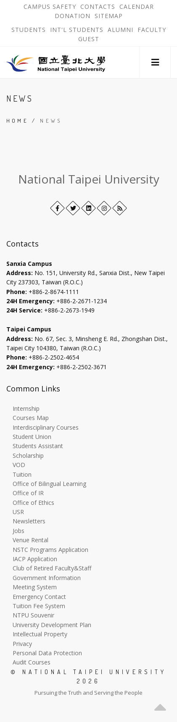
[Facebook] (57, 208)
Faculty (151, 30)
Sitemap (109, 16)
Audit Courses (31, 662)
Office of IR (28, 493)
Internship (26, 408)
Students (28, 30)
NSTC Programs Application (50, 550)
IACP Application (35, 559)
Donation (73, 16)
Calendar (136, 7)
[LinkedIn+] (88, 208)
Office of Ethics (33, 503)
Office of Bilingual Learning (49, 484)
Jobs (18, 531)
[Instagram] (104, 208)
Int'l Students (76, 30)
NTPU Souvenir (33, 615)
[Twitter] (73, 208)
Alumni (120, 30)
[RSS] (119, 208)
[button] (155, 62)
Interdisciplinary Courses (46, 427)
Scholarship (28, 455)
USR (18, 512)
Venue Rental (30, 540)
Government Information (47, 578)
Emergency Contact (39, 597)
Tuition (22, 474)
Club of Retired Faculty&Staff (52, 568)
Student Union (32, 437)
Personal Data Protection (47, 653)
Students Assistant (38, 446)
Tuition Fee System (39, 606)
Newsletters (29, 521)
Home (17, 120)
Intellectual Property (40, 634)
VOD (19, 465)
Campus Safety (50, 7)
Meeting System (35, 587)
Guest (88, 39)
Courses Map (31, 418)
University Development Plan (52, 625)
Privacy (22, 644)
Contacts (98, 7)
